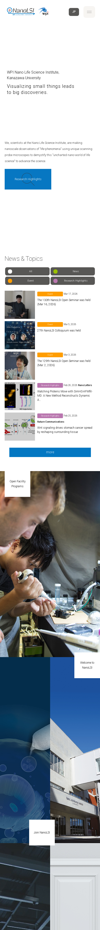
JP (74, 11)
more (50, 452)
